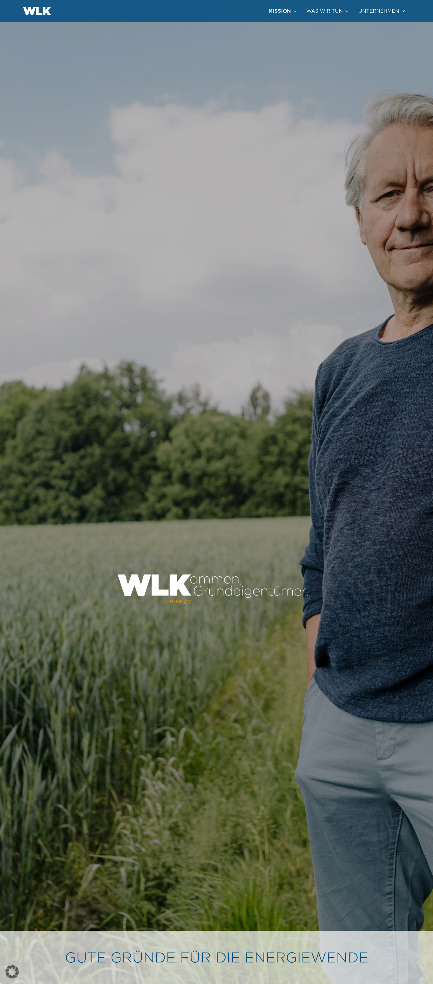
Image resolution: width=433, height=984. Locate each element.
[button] (12, 972)
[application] (294, 11)
